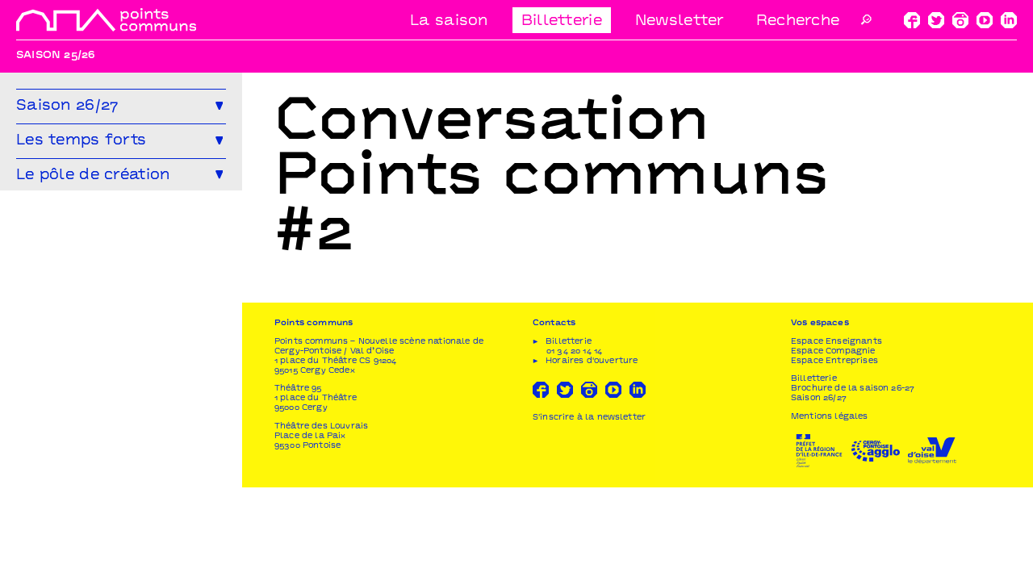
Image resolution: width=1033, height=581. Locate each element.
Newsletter (679, 21)
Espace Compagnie (833, 444)
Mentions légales (829, 509)
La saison (449, 21)
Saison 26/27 (819, 491)
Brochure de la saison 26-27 (852, 482)
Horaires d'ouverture (592, 454)
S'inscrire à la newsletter (589, 510)
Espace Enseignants (836, 434)
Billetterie (561, 21)
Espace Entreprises (834, 454)
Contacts (554, 416)
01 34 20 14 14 (574, 444)
